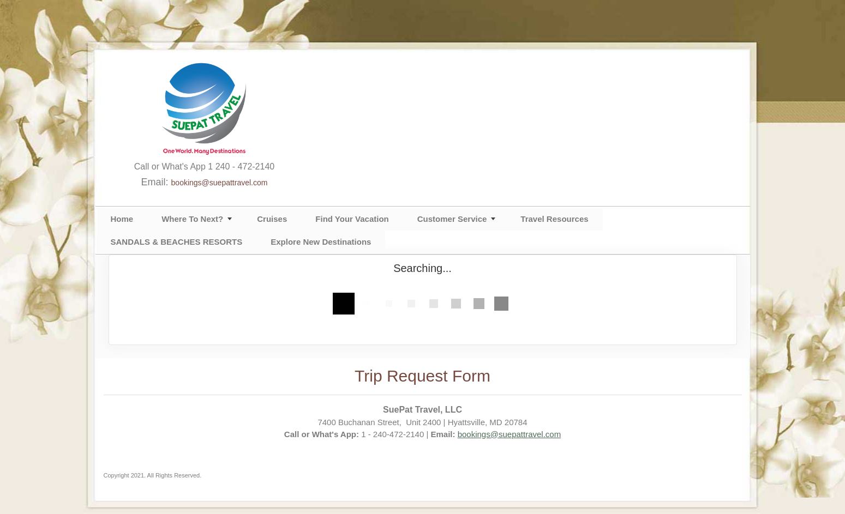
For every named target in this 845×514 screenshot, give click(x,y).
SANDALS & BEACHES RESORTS (177, 241)
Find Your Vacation (351, 218)
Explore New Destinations (321, 241)
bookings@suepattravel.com (219, 182)
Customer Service (452, 218)
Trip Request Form (422, 376)
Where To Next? (192, 218)
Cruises (272, 218)
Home (122, 218)
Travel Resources (554, 218)
